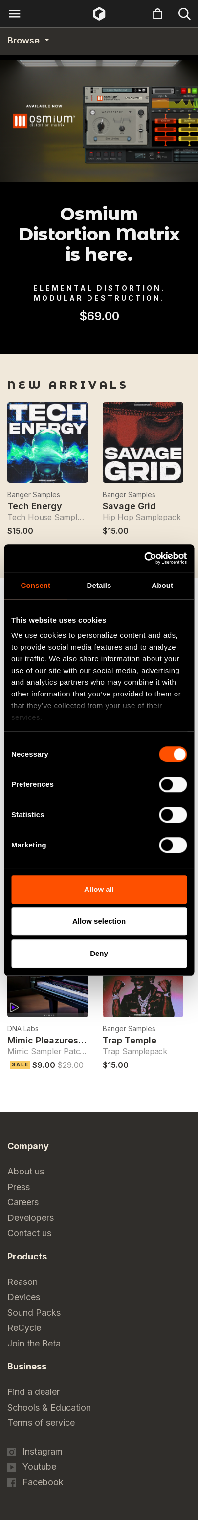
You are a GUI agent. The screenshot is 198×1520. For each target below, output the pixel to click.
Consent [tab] (35, 585)
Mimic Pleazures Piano (56, 1040)
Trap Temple (129, 1040)
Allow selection (99, 921)
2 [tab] (105, 341)
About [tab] (162, 585)
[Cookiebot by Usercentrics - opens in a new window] (144, 558)
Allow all (99, 889)
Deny (99, 953)
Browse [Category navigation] (24, 40)
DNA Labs (23, 1028)
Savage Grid (129, 506)
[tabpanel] (99, 331)
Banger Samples (33, 494)
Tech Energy (34, 506)
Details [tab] (99, 585)
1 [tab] (93, 341)
